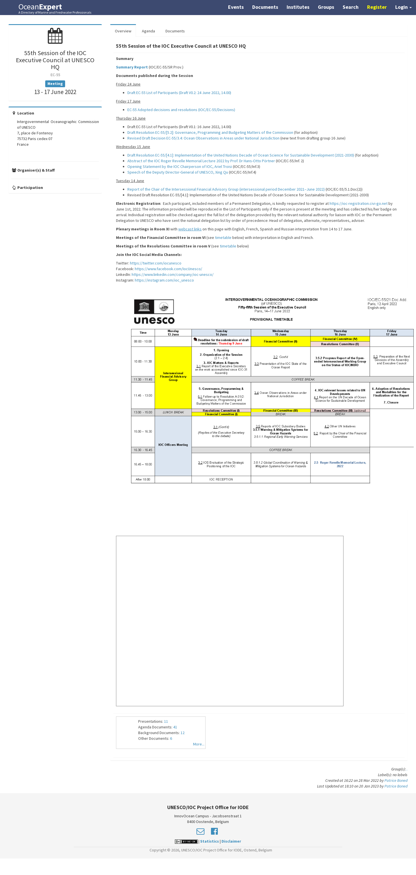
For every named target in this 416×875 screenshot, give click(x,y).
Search (351, 7)
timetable (223, 237)
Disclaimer (231, 841)
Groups (326, 7)
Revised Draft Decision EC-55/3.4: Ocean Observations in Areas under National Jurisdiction (203, 138)
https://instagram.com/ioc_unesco (164, 280)
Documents (265, 7)
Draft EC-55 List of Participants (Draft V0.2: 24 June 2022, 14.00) (179, 92)
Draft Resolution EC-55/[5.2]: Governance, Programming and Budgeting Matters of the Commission (210, 132)
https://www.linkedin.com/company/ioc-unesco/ (173, 274)
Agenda (148, 31)
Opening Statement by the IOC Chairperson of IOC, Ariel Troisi (179, 166)
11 (166, 721)
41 (175, 727)
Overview (123, 31)
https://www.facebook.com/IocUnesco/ (168, 268)
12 (183, 732)
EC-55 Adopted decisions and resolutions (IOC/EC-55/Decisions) (181, 109)
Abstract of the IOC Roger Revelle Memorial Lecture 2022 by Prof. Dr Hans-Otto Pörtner (201, 160)
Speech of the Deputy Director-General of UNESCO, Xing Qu (177, 172)
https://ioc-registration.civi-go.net (359, 203)
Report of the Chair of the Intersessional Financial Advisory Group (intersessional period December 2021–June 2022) (226, 189)
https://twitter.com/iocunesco (155, 263)
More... (198, 744)
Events (236, 7)
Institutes (298, 7)
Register (377, 7)
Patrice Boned (395, 780)
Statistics (209, 841)
